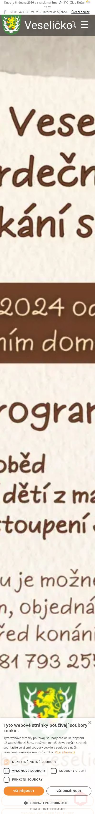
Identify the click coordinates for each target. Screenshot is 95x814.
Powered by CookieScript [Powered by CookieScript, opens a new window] (47, 809)
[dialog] (47, 766)
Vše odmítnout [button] (68, 791)
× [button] (89, 723)
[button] (47, 802)
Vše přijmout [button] (24, 791)
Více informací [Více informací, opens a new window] (65, 752)
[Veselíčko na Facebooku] (5, 12)
